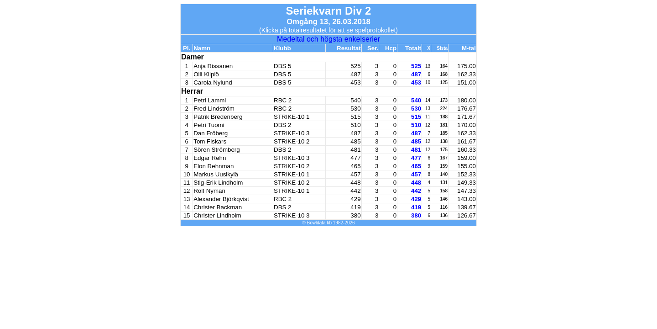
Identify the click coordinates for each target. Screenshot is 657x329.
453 (416, 82)
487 (416, 74)
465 (416, 166)
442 (416, 190)
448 (416, 182)
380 (416, 215)
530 (416, 108)
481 (416, 149)
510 (416, 125)
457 (416, 174)
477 (416, 157)
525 (416, 66)
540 (416, 100)
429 (416, 199)
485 (416, 141)
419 (416, 207)
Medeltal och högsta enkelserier (328, 39)
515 (416, 116)
